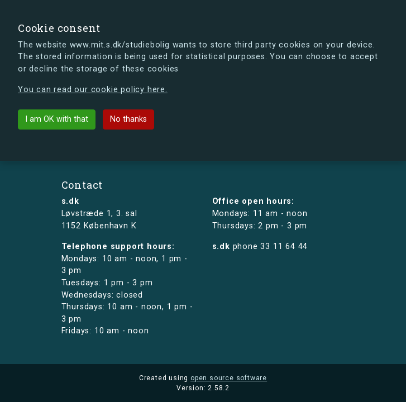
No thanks (128, 119)
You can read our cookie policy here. (93, 89)
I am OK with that (56, 119)
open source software (228, 378)
